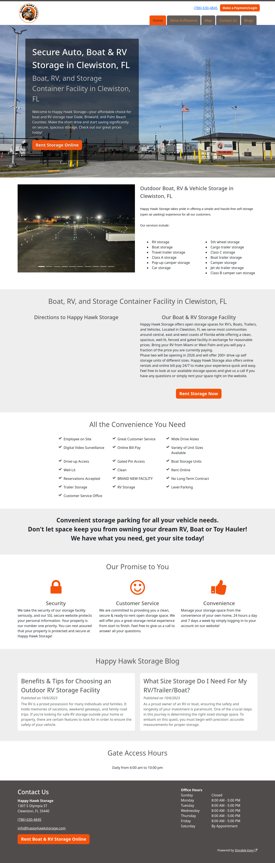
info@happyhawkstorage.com (42, 828)
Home (158, 20)
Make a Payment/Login (240, 8)
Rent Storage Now (198, 393)
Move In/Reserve (183, 20)
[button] (26, 228)
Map (208, 20)
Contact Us (228, 20)
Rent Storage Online (57, 145)
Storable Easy (246, 850)
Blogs (248, 20)
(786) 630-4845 (205, 8)
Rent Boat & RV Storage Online (53, 839)
